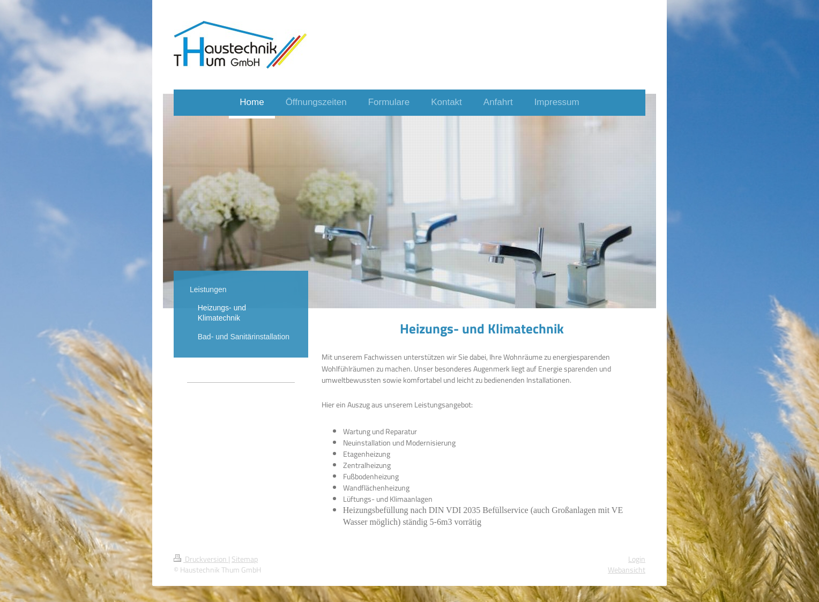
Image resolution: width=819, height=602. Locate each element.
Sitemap (245, 559)
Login (636, 559)
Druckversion (201, 559)
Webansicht (626, 570)
